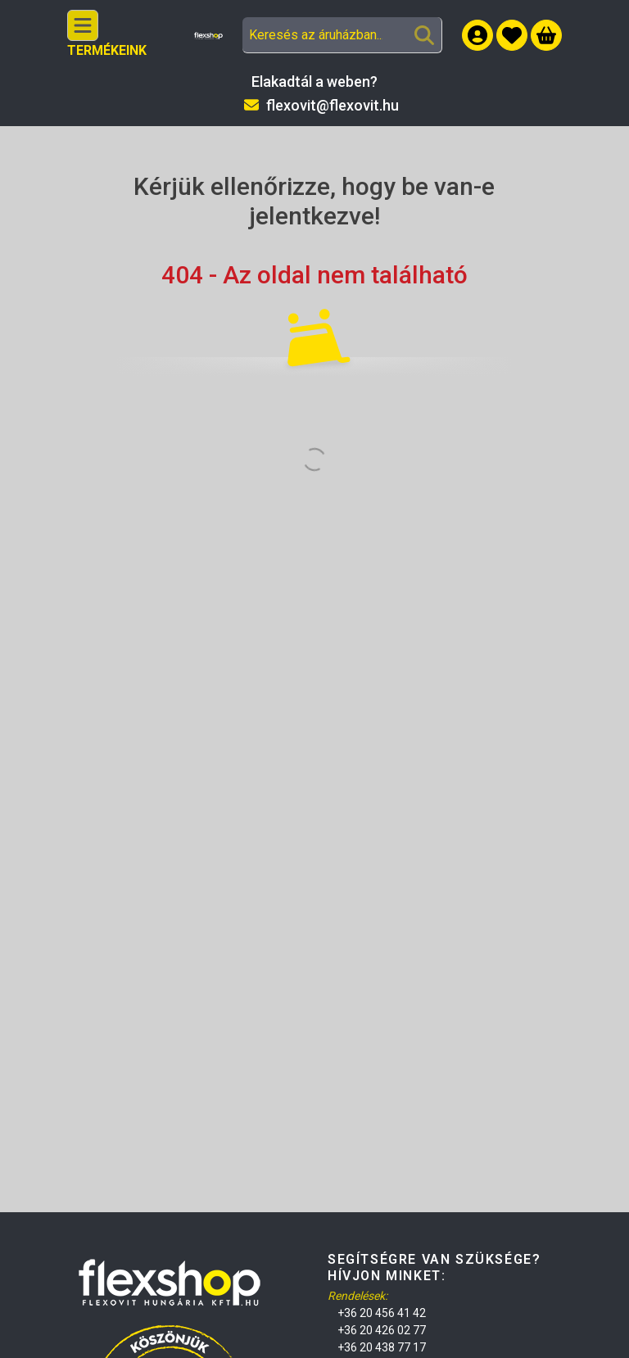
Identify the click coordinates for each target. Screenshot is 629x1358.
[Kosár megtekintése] (546, 35)
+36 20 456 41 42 (381, 1313)
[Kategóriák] (82, 25)
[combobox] (342, 35)
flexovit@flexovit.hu (332, 105)
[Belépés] (477, 35)
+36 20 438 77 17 (381, 1347)
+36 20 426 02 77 (381, 1330)
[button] (511, 35)
